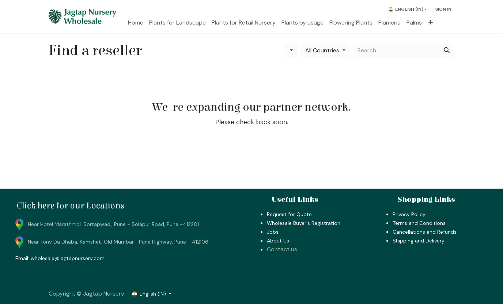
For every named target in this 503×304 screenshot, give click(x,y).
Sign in (443, 9)
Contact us (282, 249)
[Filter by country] (325, 51)
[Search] (446, 51)
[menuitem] (135, 22)
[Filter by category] (291, 51)
